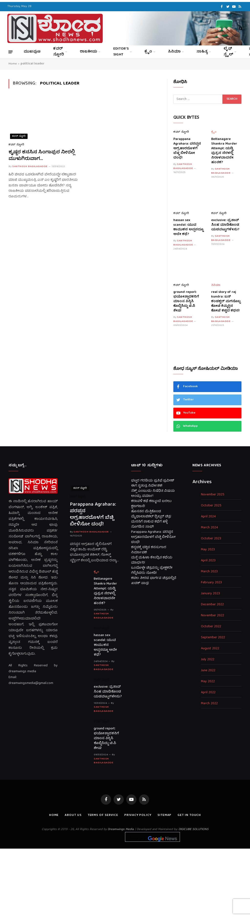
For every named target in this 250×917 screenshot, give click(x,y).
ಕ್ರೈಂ (148, 52)
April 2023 (208, 560)
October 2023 (211, 538)
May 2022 (208, 681)
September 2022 (213, 637)
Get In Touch (189, 815)
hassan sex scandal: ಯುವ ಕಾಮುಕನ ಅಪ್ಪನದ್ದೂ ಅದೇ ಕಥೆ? (188, 227)
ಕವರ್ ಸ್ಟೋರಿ (58, 52)
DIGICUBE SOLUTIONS (193, 829)
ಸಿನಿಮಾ (174, 52)
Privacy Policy (137, 815)
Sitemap (164, 815)
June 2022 (208, 670)
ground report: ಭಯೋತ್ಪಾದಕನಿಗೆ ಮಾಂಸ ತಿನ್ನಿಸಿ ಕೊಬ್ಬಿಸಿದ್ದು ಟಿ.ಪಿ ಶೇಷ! (186, 301)
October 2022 (211, 626)
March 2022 (209, 703)
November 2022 (212, 615)
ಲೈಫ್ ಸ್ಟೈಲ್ (228, 52)
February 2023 (211, 582)
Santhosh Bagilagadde (30, 166)
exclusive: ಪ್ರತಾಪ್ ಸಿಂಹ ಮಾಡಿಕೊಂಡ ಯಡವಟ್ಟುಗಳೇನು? (225, 225)
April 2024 (208, 516)
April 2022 (208, 692)
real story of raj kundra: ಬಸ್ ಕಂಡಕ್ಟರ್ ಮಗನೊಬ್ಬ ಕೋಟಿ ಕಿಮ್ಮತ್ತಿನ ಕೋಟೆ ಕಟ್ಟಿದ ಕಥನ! (225, 301)
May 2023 (208, 549)
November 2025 (212, 494)
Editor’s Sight (121, 52)
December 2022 (212, 604)
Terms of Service (103, 815)
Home (13, 64)
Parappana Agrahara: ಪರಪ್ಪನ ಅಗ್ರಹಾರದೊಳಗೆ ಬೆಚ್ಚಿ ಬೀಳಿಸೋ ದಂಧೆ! (187, 148)
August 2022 (210, 648)
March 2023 (209, 571)
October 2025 (211, 505)
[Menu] (11, 51)
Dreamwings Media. (121, 829)
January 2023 (210, 593)
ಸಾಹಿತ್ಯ (202, 52)
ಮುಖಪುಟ (32, 52)
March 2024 (209, 527)
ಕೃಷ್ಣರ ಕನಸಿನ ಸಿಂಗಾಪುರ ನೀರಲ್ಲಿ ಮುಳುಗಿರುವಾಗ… (42, 155)
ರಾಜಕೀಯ (88, 52)
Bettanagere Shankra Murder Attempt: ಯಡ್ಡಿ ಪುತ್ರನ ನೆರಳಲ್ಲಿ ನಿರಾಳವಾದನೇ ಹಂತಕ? (224, 151)
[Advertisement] (125, 883)
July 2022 (207, 659)
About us (73, 815)
